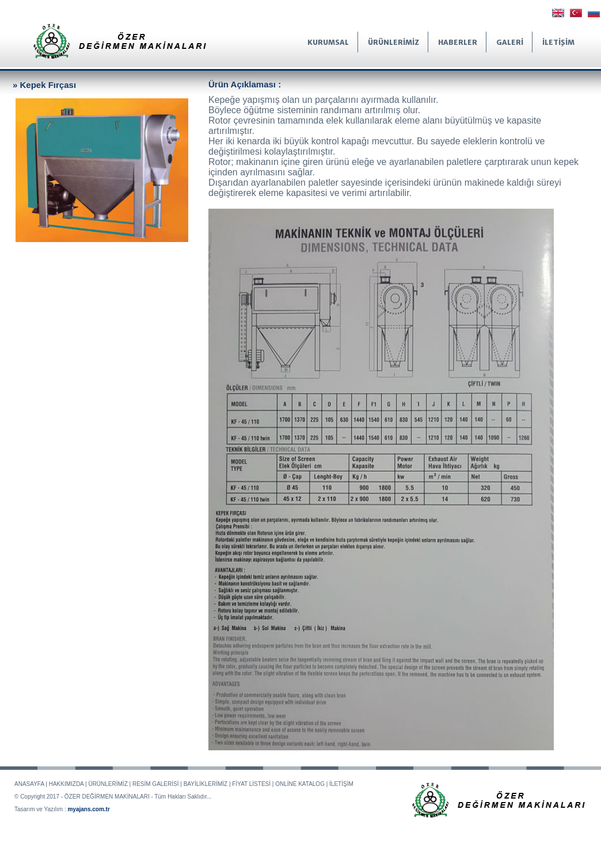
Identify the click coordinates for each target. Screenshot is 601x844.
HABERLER (457, 42)
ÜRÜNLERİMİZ (393, 42)
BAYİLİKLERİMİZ (206, 784)
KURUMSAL (328, 42)
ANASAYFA (29, 784)
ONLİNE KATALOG (300, 784)
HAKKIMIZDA (66, 784)
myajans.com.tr (88, 809)
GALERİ (509, 42)
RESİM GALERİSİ (155, 784)
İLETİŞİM (558, 42)
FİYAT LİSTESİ (251, 784)
